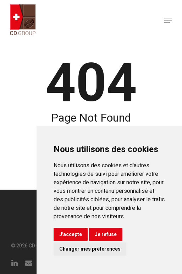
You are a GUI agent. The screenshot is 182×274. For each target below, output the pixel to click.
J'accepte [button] (70, 234)
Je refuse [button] (106, 234)
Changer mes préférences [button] (90, 249)
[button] (168, 20)
